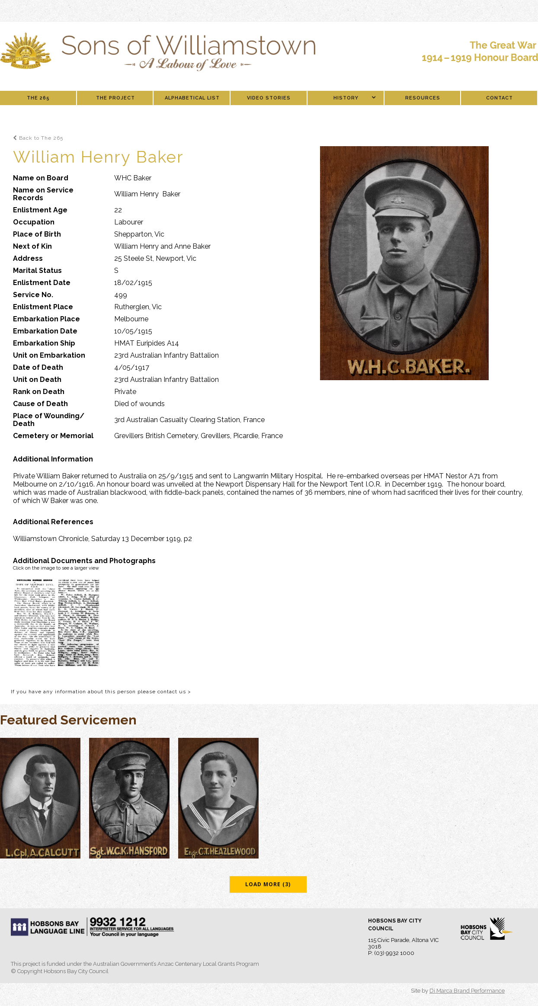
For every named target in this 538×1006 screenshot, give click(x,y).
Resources (422, 98)
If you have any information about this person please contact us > (101, 692)
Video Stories (269, 98)
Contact (499, 98)
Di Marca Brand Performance (467, 990)
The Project (115, 98)
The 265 (38, 98)
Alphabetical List (192, 98)
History (346, 98)
